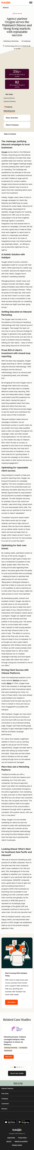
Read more (8, 1056)
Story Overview (17, 118)
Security (8, 1141)
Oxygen (4, 152)
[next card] (29, 1067)
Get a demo (11, 1002)
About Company (17, 125)
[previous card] (5, 1067)
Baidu (9, 683)
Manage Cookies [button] (17, 1145)
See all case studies (17, 1073)
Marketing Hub (9, 111)
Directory (6, 7)
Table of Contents (8, 134)
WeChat (16, 680)
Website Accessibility (21, 1141)
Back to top (17, 1083)
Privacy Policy (22, 1137)
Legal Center (11, 1137)
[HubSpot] (5, 2)
